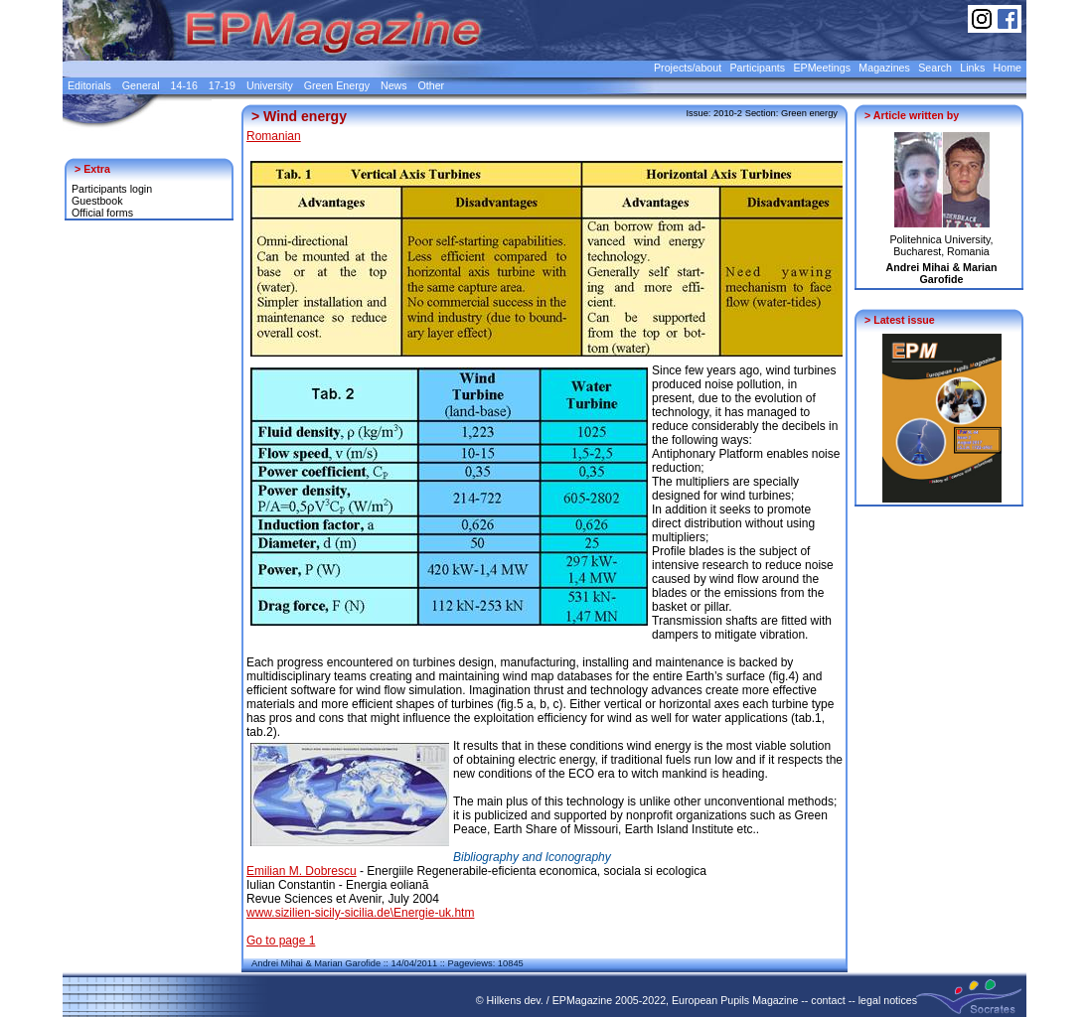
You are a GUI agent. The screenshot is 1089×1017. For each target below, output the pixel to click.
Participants (757, 67)
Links (972, 67)
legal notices (887, 1000)
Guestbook (97, 201)
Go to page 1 (280, 940)
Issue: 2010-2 (715, 113)
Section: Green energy (791, 113)
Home (1007, 67)
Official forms (102, 212)
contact (828, 1000)
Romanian (273, 136)
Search (935, 67)
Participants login (112, 189)
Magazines (884, 67)
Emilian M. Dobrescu (301, 871)
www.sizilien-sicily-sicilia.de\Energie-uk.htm (360, 913)
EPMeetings (822, 67)
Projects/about (687, 67)
